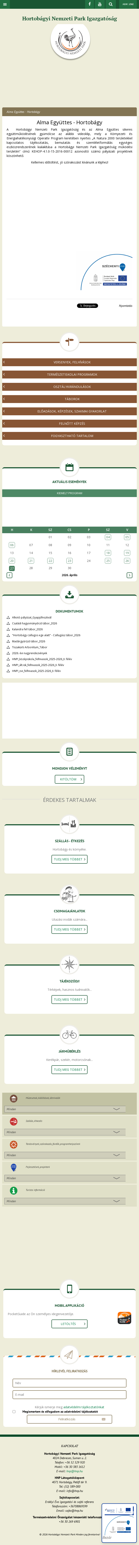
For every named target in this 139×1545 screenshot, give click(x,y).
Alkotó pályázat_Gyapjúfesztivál (31, 617)
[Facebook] (89, 4)
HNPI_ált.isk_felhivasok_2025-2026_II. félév (38, 665)
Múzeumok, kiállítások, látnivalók (43, 1097)
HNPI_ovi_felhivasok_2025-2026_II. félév (36, 671)
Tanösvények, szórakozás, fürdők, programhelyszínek (53, 1143)
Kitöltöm (68, 779)
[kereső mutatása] (111, 4)
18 (108, 553)
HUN (125, 4)
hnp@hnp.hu (74, 1471)
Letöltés (68, 1324)
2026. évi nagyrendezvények (29, 653)
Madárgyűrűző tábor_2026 (28, 641)
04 (108, 537)
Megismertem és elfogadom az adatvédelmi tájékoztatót (60, 1412)
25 (108, 561)
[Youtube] (99, 4)
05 (127, 537)
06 (12, 545)
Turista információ (35, 1190)
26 (127, 561)
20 (12, 561)
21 (31, 561)
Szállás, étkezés (34, 1120)
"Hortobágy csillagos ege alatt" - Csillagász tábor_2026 (46, 635)
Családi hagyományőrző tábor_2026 (34, 623)
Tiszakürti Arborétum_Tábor (29, 647)
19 (127, 553)
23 (69, 561)
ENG (131, 4)
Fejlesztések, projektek (38, 1167)
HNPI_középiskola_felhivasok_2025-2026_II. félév (42, 659)
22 (50, 561)
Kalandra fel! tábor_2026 (27, 629)
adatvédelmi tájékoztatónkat (83, 1407)
